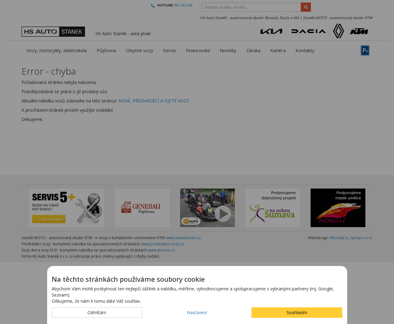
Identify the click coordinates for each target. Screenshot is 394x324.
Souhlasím (297, 312)
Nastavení (197, 312)
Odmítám (96, 312)
